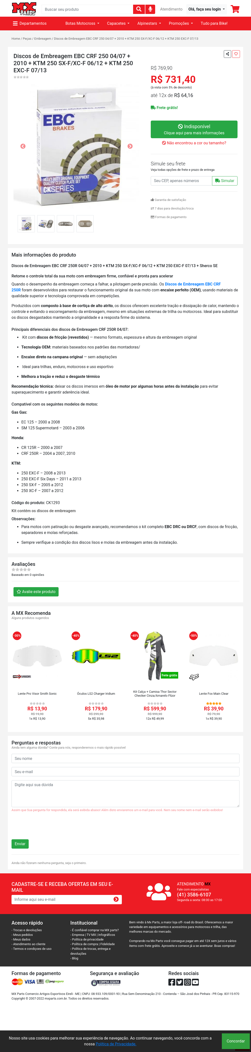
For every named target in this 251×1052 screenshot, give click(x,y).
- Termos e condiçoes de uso (31, 949)
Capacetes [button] (117, 23)
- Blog (74, 958)
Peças (27, 38)
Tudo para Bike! (214, 23)
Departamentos (30, 23)
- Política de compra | (85, 944)
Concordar (236, 1041)
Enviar (20, 844)
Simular (224, 180)
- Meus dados (21, 939)
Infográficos (106, 935)
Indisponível (194, 130)
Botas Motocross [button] (80, 23)
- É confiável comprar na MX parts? (94, 930)
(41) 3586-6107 (194, 895)
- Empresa (77, 935)
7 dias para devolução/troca (172, 208)
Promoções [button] (179, 23)
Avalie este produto (36, 591)
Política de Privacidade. (116, 1044)
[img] (150, 9)
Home (16, 38)
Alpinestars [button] (147, 23)
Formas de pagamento (169, 217)
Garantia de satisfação (168, 200)
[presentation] (49, 827)
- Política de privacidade (86, 939)
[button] (206, 9)
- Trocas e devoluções (27, 930)
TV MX (91, 935)
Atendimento (171, 9)
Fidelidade (107, 944)
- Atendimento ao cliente (28, 944)
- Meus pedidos (22, 935)
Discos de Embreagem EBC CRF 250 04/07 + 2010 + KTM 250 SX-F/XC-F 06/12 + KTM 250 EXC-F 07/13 (126, 38)
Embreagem (42, 38)
